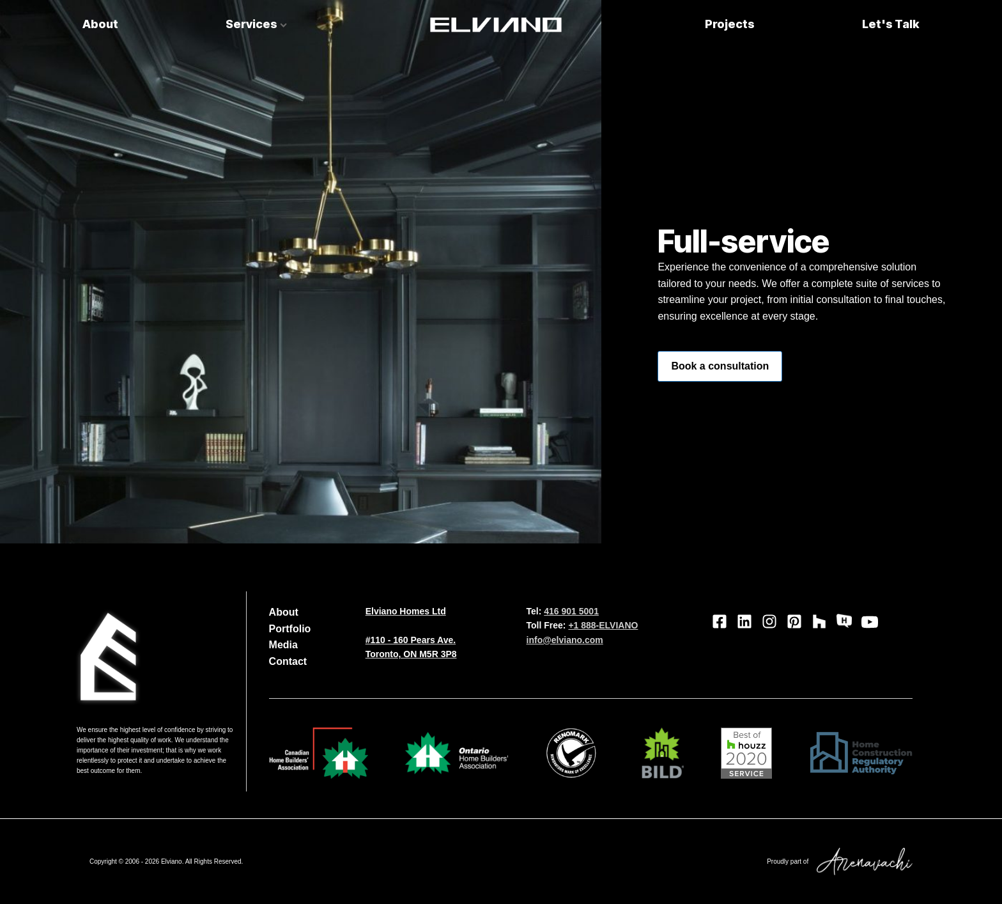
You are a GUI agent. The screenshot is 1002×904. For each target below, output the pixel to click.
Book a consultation (720, 366)
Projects (730, 24)
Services (256, 24)
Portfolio (290, 628)
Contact (288, 661)
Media (283, 644)
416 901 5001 (571, 611)
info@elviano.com (565, 640)
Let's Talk (891, 24)
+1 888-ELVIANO (603, 625)
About (100, 24)
